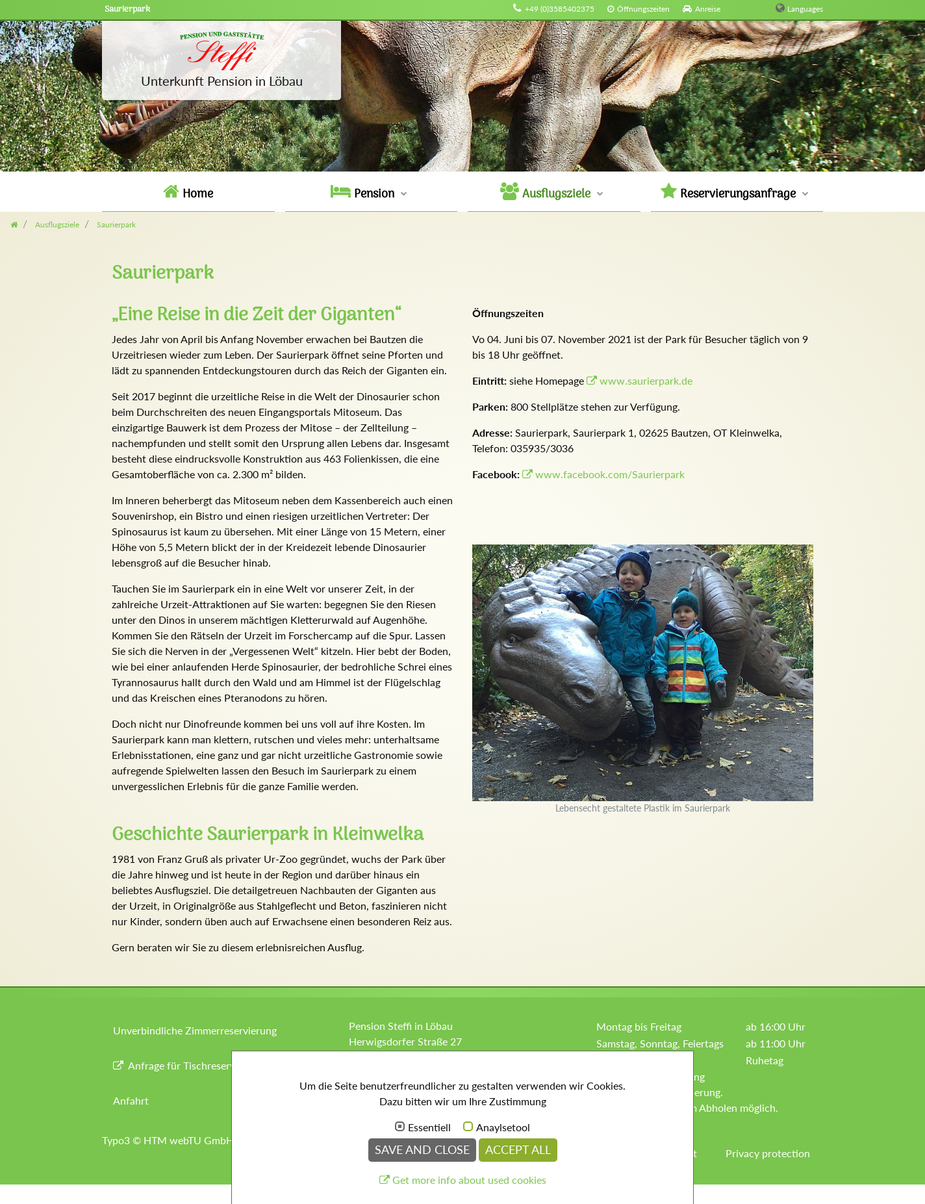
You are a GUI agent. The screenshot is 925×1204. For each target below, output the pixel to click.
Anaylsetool (503, 1127)
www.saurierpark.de (646, 380)
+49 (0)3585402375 (559, 9)
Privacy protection (768, 1153)
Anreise (707, 9)
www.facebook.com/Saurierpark (610, 474)
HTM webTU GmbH (189, 1140)
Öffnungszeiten (643, 9)
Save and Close (422, 1150)
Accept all (518, 1150)
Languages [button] (805, 9)
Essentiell (429, 1127)
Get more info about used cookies (469, 1179)
